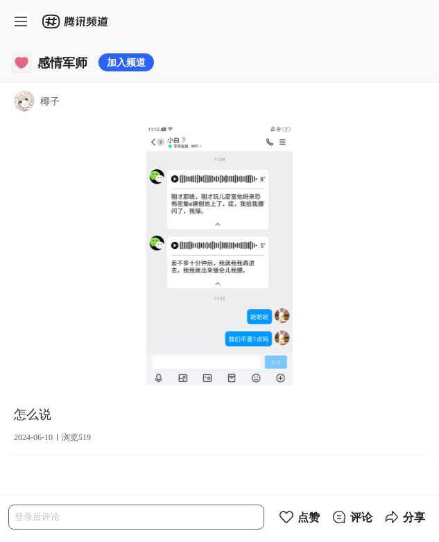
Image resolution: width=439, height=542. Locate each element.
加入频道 (126, 62)
